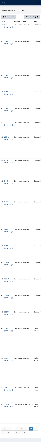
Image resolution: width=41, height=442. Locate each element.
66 (35, 429)
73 (20, 432)
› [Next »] (24, 432)
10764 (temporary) (8, 296)
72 (16, 432)
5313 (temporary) (8, 93)
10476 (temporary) (8, 405)
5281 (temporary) (8, 26)
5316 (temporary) (8, 76)
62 (17, 429)
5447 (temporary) (8, 203)
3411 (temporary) (8, 389)
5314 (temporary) (8, 247)
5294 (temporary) (8, 329)
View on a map (32, 17)
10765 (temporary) (8, 263)
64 (26, 429)
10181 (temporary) (8, 42)
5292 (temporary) (8, 359)
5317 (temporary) (8, 109)
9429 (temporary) (8, 230)
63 (22, 429)
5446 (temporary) (8, 182)
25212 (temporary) (8, 138)
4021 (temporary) (8, 124)
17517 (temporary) (8, 280)
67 (3, 432)
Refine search (8, 17)
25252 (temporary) (8, 161)
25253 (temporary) (8, 313)
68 (8, 432)
